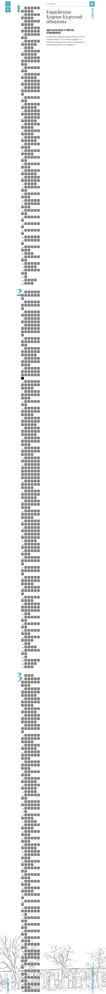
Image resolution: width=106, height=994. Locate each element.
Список (92, 13)
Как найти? (8, 985)
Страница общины (92, 980)
